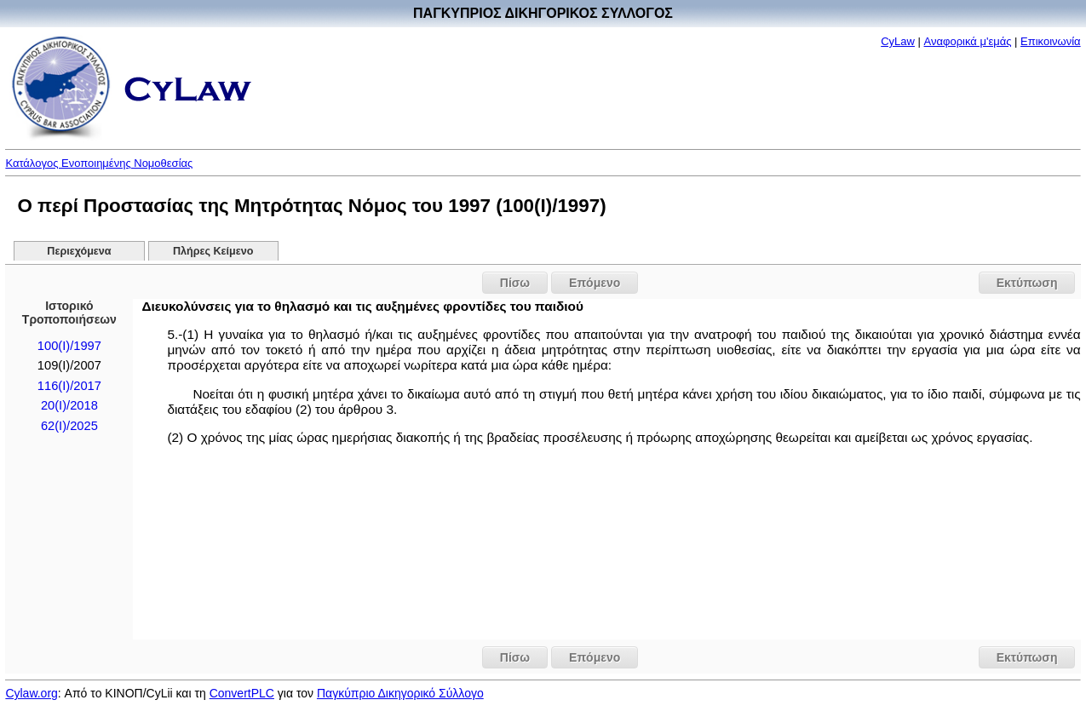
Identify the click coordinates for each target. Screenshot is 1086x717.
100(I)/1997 (69, 346)
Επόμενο (594, 283)
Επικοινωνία (1050, 41)
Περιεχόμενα (79, 251)
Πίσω (515, 283)
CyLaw (898, 41)
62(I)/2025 (69, 426)
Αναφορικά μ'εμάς (968, 41)
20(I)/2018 (69, 405)
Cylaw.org (31, 693)
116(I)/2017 (69, 386)
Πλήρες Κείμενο (213, 251)
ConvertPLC (242, 693)
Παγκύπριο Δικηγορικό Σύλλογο (400, 693)
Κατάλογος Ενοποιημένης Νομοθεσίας (98, 163)
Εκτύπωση (1027, 283)
